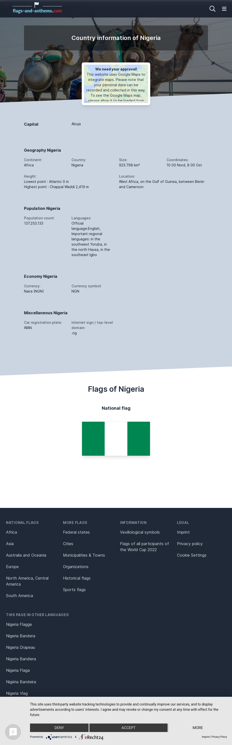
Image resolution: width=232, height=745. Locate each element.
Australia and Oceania (26, 555)
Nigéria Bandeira (21, 681)
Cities (68, 543)
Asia (10, 543)
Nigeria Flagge (19, 624)
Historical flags (76, 578)
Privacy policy (190, 543)
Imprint (183, 532)
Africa (11, 532)
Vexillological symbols (140, 532)
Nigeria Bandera (20, 635)
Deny (59, 728)
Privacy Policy (219, 737)
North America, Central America (27, 581)
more (197, 728)
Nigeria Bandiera (21, 658)
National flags (22, 522)
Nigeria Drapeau (20, 647)
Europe (12, 566)
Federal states (76, 532)
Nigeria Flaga (18, 670)
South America (19, 595)
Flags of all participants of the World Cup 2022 (144, 546)
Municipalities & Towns (84, 555)
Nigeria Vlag (17, 693)
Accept (129, 728)
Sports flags (74, 589)
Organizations (75, 566)
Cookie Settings (191, 555)
